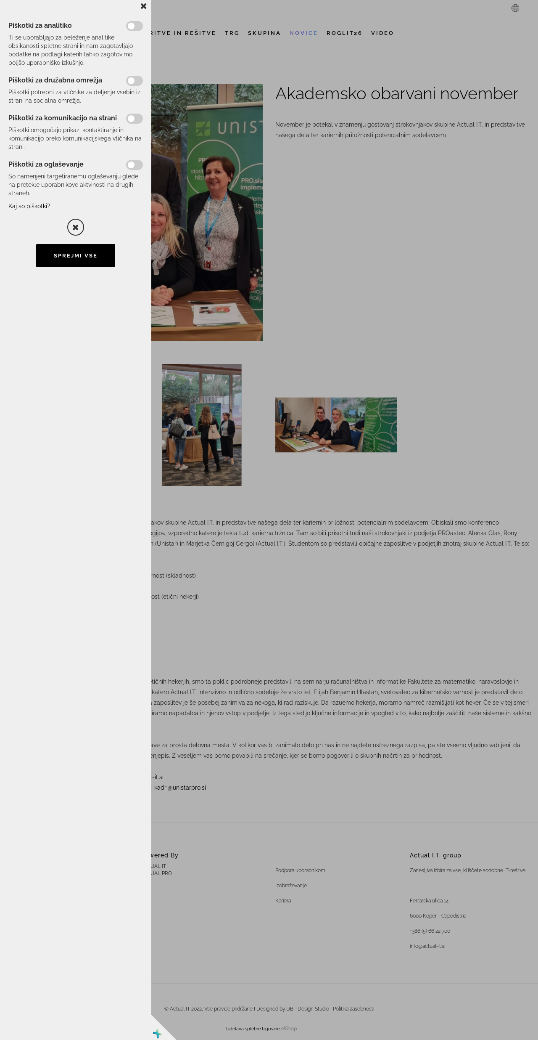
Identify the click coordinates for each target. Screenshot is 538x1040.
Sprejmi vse (76, 255)
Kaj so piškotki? (29, 206)
